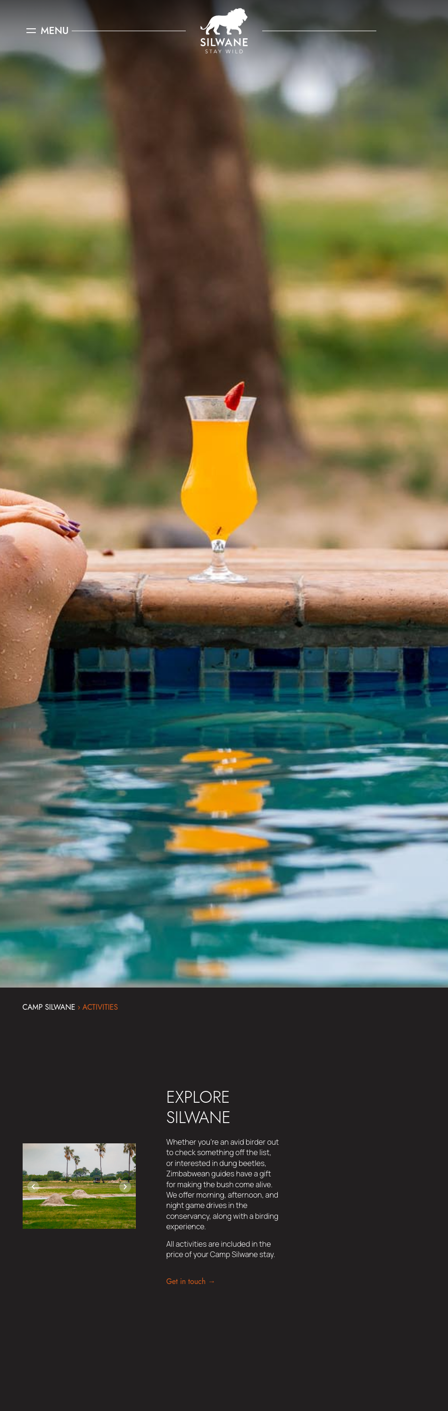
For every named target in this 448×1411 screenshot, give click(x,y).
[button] (33, 1187)
